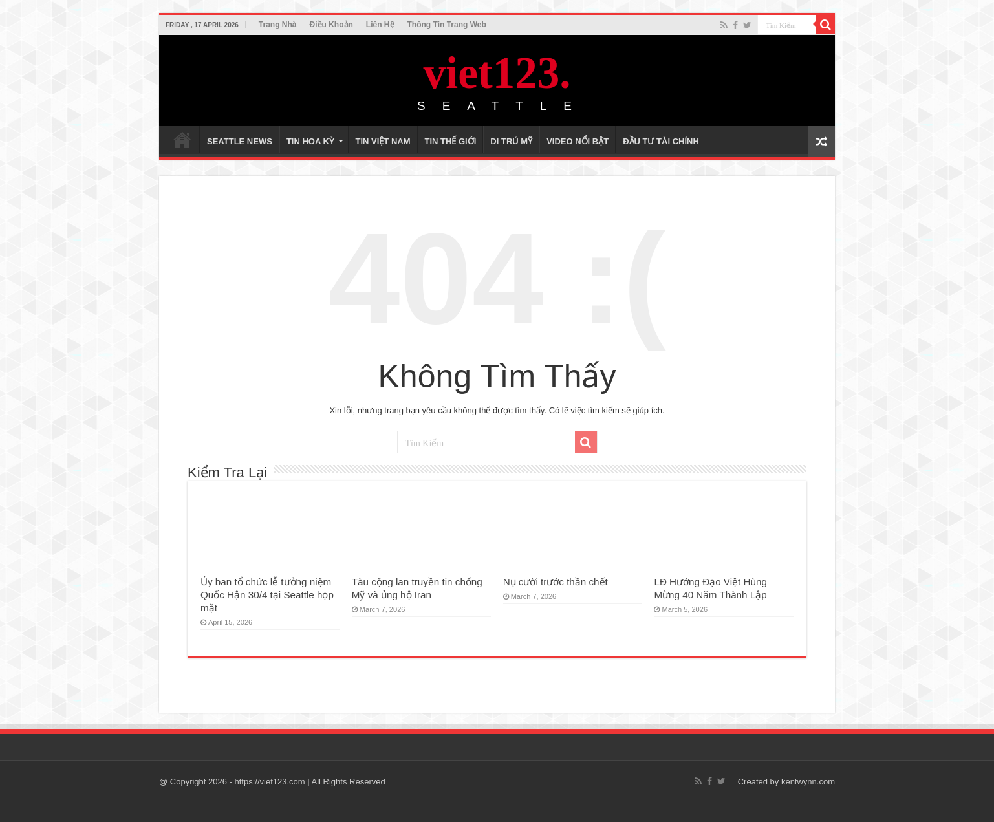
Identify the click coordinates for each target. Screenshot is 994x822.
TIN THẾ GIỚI (451, 141)
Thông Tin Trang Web (446, 24)
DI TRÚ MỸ (511, 141)
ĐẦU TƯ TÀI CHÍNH (661, 141)
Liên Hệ (380, 24)
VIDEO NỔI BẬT (577, 141)
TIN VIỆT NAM (383, 141)
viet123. (496, 73)
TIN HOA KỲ (310, 141)
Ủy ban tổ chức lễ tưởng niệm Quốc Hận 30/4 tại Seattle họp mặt (267, 594)
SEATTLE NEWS (239, 141)
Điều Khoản (331, 24)
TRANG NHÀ (182, 139)
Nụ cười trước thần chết (555, 581)
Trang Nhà (278, 24)
